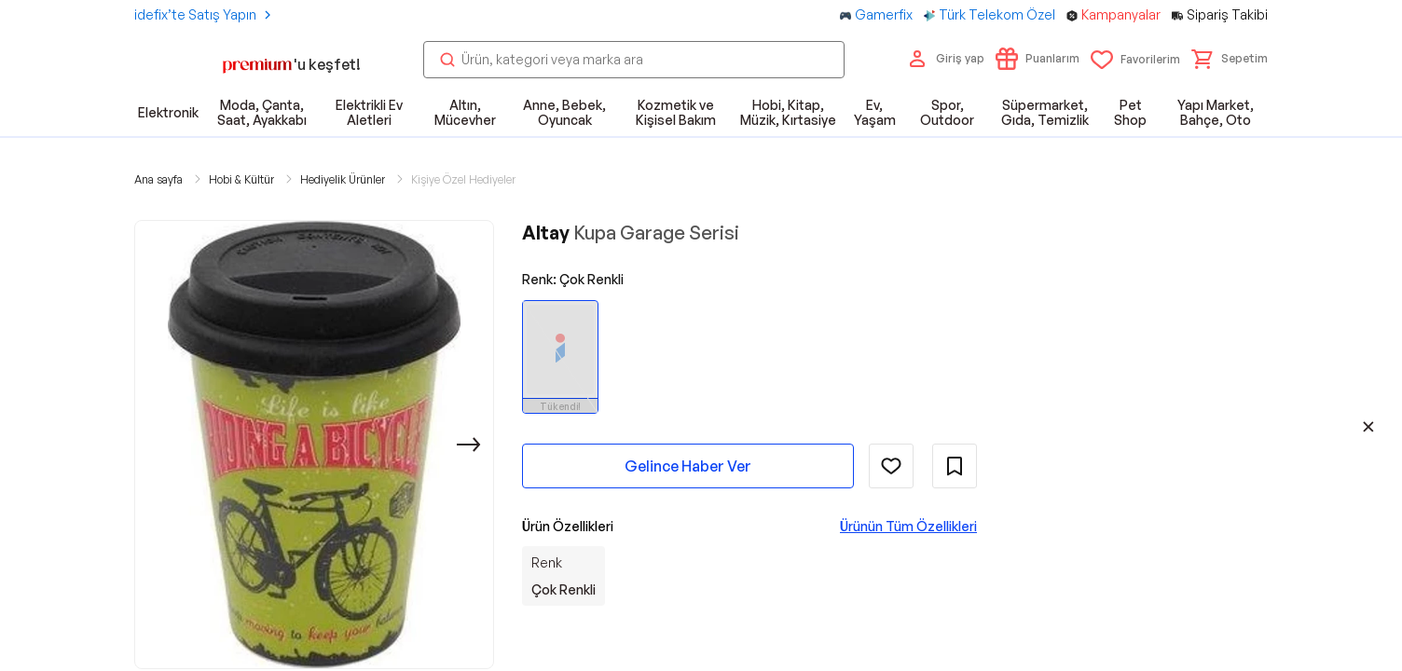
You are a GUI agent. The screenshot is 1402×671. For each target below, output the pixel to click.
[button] (1229, 59)
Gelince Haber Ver (688, 466)
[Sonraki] (469, 444)
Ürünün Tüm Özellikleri (908, 526)
